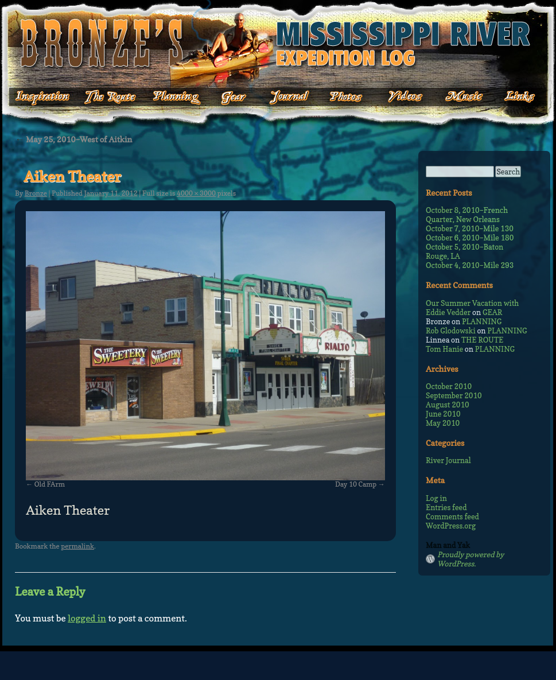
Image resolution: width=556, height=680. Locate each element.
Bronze (36, 193)
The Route (110, 97)
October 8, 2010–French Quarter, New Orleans (467, 214)
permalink (77, 546)
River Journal (448, 460)
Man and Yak (448, 545)
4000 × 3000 (196, 193)
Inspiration (36, 97)
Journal (286, 97)
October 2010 (449, 386)
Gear (233, 97)
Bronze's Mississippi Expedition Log (278, 43)
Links (512, 97)
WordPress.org (451, 525)
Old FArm (49, 484)
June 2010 (443, 413)
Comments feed (452, 516)
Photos (340, 97)
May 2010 (443, 423)
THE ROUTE (482, 339)
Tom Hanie (444, 348)
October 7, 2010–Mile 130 (470, 228)
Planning (177, 97)
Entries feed (446, 507)
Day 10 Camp (355, 484)
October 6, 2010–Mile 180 (470, 237)
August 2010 (447, 404)
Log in (436, 498)
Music (454, 97)
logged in (87, 618)
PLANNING (481, 321)
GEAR (492, 312)
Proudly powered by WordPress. (470, 559)
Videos (397, 97)
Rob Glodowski (451, 330)
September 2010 (454, 395)
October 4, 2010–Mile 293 (470, 265)
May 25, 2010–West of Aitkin (73, 139)
